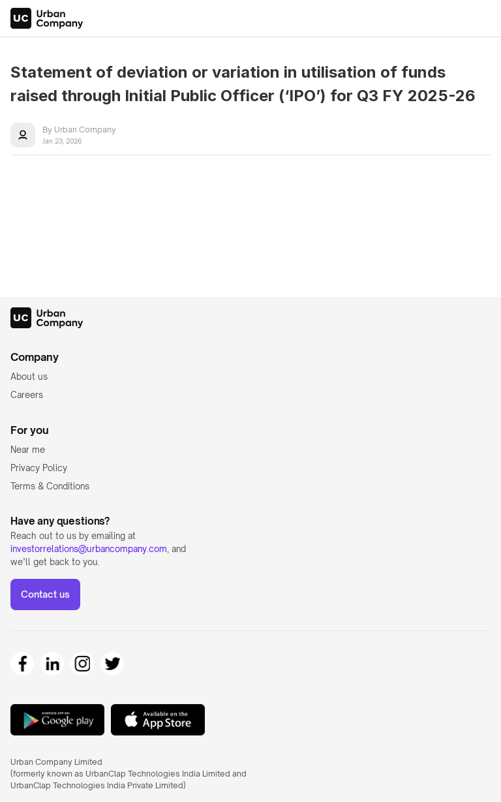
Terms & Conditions (49, 486)
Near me (27, 449)
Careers (26, 395)
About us (29, 376)
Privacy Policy (38, 468)
